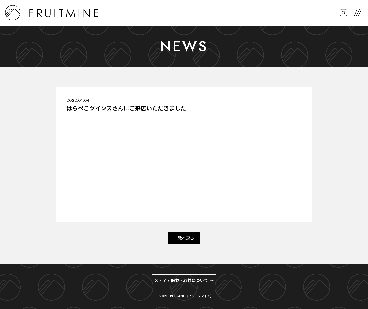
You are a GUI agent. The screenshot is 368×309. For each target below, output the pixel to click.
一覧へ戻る (184, 238)
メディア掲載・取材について (181, 280)
